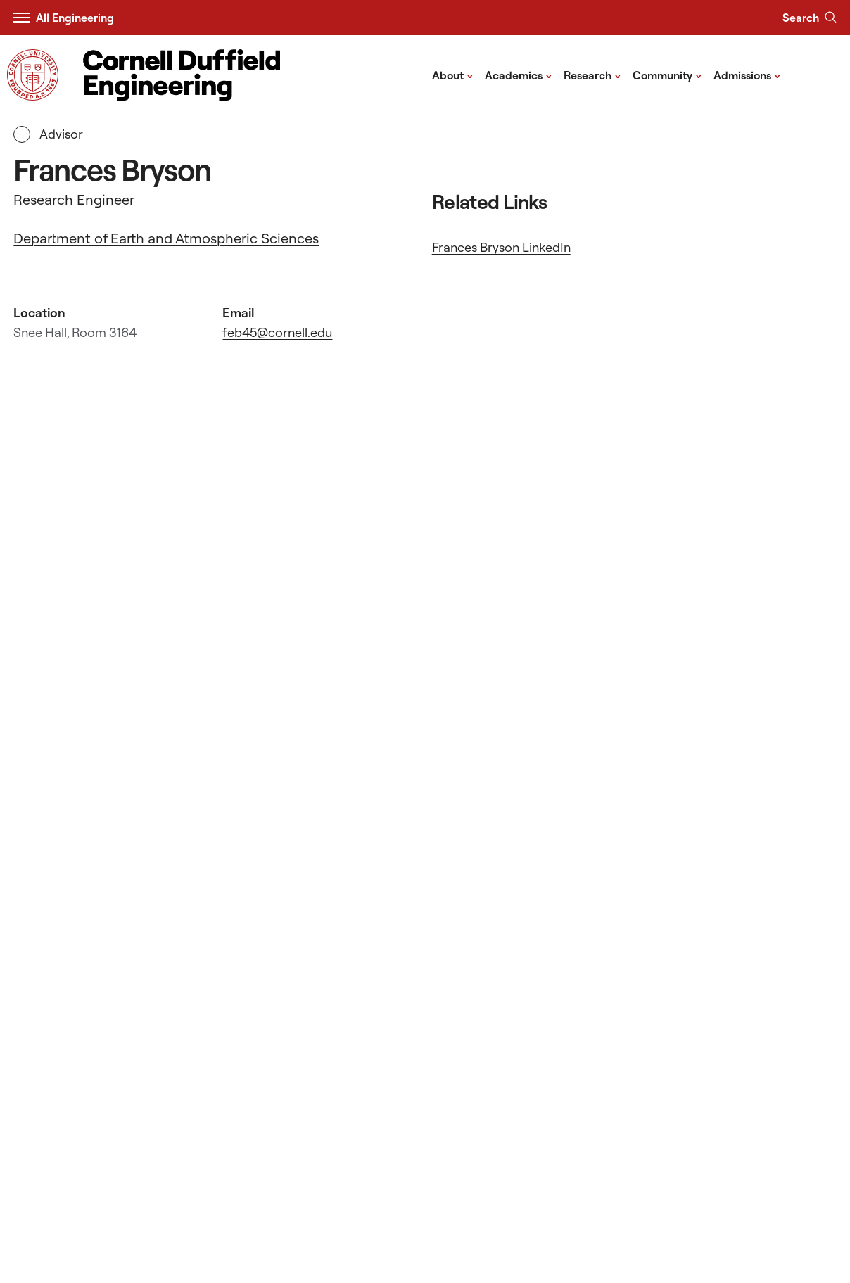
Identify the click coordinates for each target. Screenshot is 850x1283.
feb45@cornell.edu (277, 332)
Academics (518, 74)
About (453, 74)
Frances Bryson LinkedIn (501, 247)
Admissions (747, 74)
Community (667, 74)
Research (592, 74)
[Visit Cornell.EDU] (32, 75)
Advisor (48, 134)
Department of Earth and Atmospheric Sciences (166, 238)
